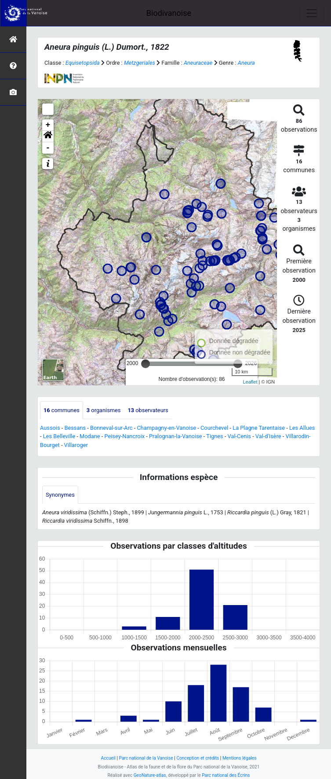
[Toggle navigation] (311, 13)
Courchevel (214, 428)
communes (62, 410)
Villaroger (76, 445)
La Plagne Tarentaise (259, 428)
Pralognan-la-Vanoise (175, 436)
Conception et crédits (197, 758)
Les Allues (302, 428)
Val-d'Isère (268, 436)
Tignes (214, 436)
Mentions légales (239, 758)
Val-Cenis (239, 436)
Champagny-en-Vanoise (166, 428)
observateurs (147, 410)
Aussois (50, 428)
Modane (90, 436)
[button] (48, 136)
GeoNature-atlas (150, 775)
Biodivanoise (168, 13)
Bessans (75, 428)
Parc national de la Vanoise (146, 758)
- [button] (48, 148)
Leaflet (250, 381)
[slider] (145, 363)
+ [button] (48, 125)
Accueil (108, 758)
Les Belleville (59, 436)
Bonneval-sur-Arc (111, 428)
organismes (104, 410)
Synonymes (60, 494)
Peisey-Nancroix (124, 436)
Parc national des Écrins (226, 775)
